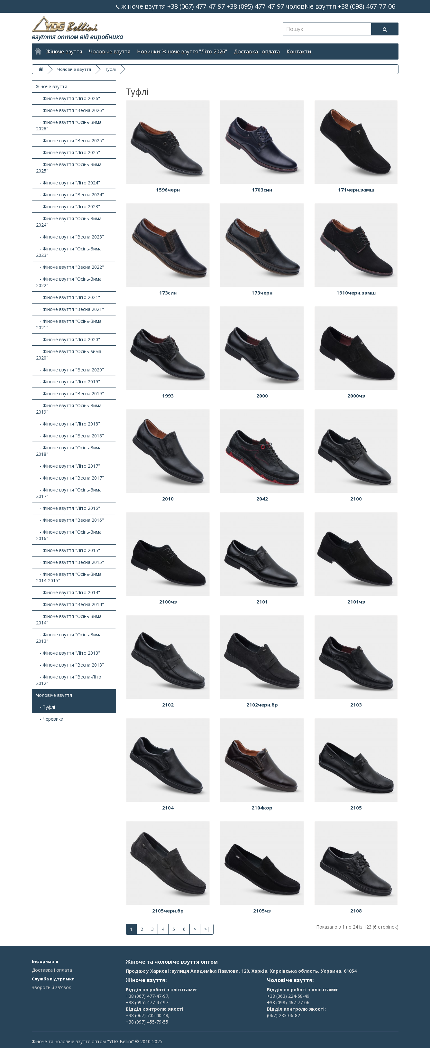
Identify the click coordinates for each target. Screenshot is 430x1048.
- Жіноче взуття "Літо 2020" (68, 339)
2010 (168, 498)
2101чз (356, 601)
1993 (168, 395)
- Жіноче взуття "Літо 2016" (68, 508)
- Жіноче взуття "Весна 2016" (70, 520)
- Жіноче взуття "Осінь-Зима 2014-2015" (69, 577)
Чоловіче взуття (109, 51)
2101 (262, 601)
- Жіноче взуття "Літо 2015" (68, 550)
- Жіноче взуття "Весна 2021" (70, 309)
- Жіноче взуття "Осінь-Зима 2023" (69, 252)
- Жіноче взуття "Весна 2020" (70, 370)
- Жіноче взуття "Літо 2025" (68, 152)
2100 (356, 498)
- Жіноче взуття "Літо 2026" (68, 98)
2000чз (356, 395)
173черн (262, 292)
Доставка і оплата (257, 51)
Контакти (299, 51)
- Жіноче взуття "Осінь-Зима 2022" (69, 282)
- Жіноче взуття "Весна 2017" (70, 478)
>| (206, 929)
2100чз (168, 601)
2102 (168, 704)
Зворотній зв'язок (51, 987)
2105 (356, 807)
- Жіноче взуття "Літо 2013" (68, 653)
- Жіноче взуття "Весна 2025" (70, 140)
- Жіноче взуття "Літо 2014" (68, 592)
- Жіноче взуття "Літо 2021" (68, 297)
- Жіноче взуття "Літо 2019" (68, 382)
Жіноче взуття (64, 51)
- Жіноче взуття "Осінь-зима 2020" (68, 354)
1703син (262, 189)
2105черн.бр (168, 910)
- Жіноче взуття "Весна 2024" (70, 195)
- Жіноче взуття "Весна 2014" (70, 604)
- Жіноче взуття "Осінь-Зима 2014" (69, 619)
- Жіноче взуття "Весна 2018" (70, 436)
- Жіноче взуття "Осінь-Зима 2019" (69, 408)
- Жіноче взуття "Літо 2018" (68, 424)
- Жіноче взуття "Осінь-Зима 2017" (69, 493)
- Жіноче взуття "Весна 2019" (70, 393)
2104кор (262, 807)
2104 (168, 807)
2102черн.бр (262, 704)
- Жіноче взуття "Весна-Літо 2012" (68, 680)
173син (168, 292)
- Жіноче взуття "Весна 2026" (70, 110)
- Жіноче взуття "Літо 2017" (68, 466)
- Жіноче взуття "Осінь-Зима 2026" (69, 125)
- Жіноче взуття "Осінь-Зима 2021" (69, 324)
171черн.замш (356, 189)
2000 (262, 395)
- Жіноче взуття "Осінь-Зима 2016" (69, 535)
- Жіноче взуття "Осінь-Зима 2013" (69, 638)
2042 (262, 498)
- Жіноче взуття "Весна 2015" (70, 562)
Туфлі (110, 69)
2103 (356, 704)
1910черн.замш (356, 292)
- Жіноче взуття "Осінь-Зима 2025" (69, 167)
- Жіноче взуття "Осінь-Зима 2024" (69, 221)
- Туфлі (45, 707)
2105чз (262, 910)
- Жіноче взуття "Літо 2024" (68, 183)
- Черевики (49, 719)
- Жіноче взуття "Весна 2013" (70, 665)
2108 (356, 910)
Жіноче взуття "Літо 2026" (194, 51)
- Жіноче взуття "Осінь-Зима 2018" (69, 450)
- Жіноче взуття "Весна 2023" (70, 237)
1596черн (168, 189)
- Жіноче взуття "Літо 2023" (68, 206)
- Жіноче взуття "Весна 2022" (70, 267)
